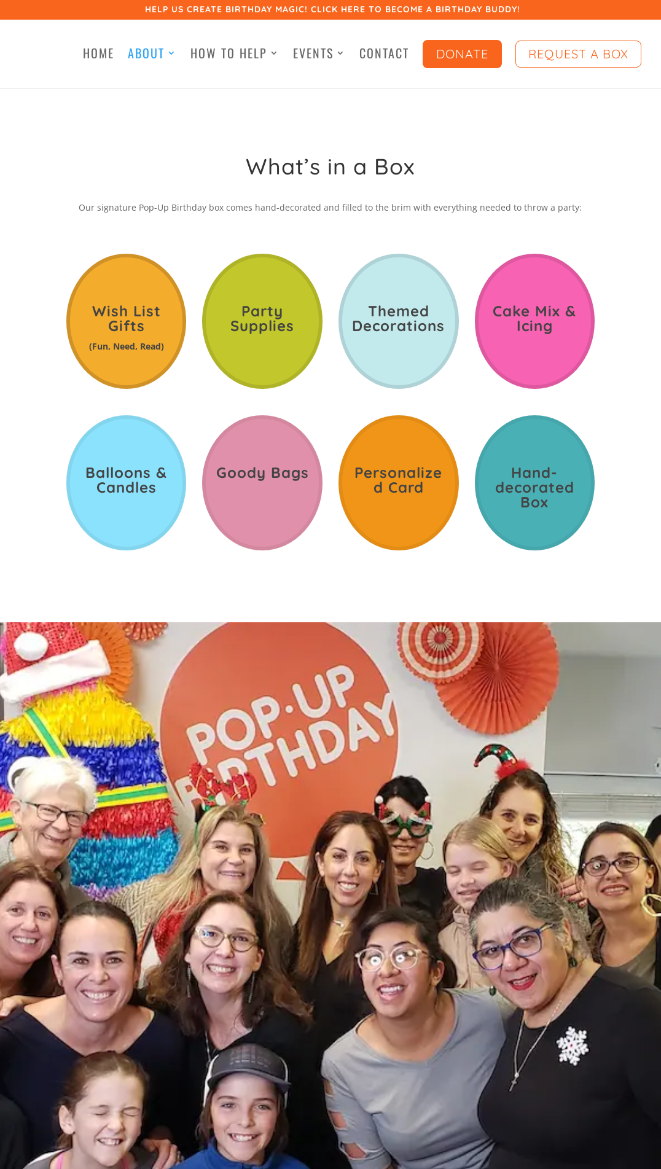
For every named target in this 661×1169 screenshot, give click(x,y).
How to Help (228, 55)
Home (98, 55)
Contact (384, 55)
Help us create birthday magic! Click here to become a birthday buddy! (332, 10)
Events (313, 55)
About (146, 55)
